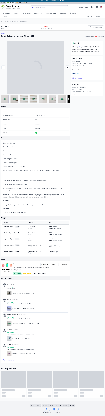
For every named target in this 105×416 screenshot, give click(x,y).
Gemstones (10, 2)
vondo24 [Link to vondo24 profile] (9, 329)
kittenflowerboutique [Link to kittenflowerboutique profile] (13, 314)
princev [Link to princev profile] (9, 299)
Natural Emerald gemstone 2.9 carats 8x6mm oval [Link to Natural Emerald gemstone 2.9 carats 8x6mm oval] (25, 323)
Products (7, 21)
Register (81, 7)
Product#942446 (23, 21)
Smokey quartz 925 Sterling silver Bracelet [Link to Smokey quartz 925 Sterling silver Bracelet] (23, 308)
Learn (99, 16)
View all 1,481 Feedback (34, 274)
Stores (90, 16)
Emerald (14, 21)
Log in (86, 7)
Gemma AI (73, 13)
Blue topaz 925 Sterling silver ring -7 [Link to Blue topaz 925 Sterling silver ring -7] (21, 338)
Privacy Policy (45, 411)
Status (62, 411)
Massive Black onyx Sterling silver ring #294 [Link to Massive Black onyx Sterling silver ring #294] (23, 293)
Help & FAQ (58, 405)
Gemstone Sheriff (79, 46)
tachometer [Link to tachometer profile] (10, 284)
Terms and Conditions (54, 411)
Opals (3, 2)
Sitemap (72, 405)
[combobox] (49, 7)
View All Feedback (8, 360)
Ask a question (77, 78)
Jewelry (18, 2)
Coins (25, 2)
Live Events (63, 264)
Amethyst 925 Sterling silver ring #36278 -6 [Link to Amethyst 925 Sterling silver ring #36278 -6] (23, 353)
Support (65, 405)
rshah (3, 34)
